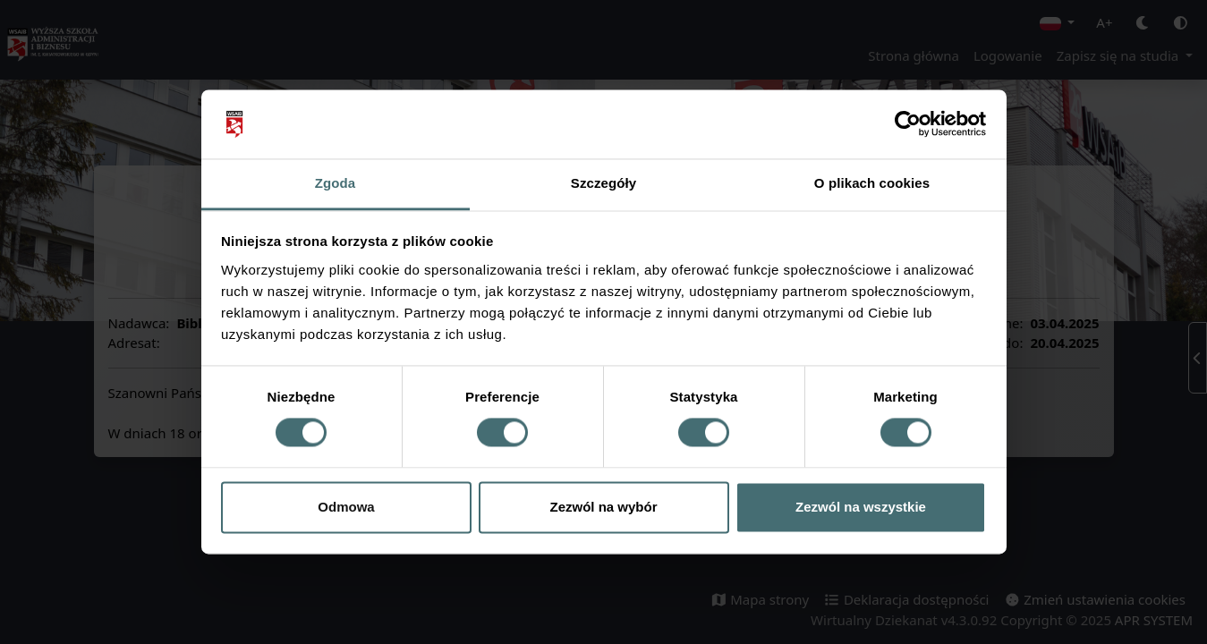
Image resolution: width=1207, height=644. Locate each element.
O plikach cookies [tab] (872, 183)
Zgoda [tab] (335, 183)
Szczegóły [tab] (603, 183)
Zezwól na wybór (603, 506)
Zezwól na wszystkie (860, 506)
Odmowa (346, 506)
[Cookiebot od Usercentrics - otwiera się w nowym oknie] (907, 124)
